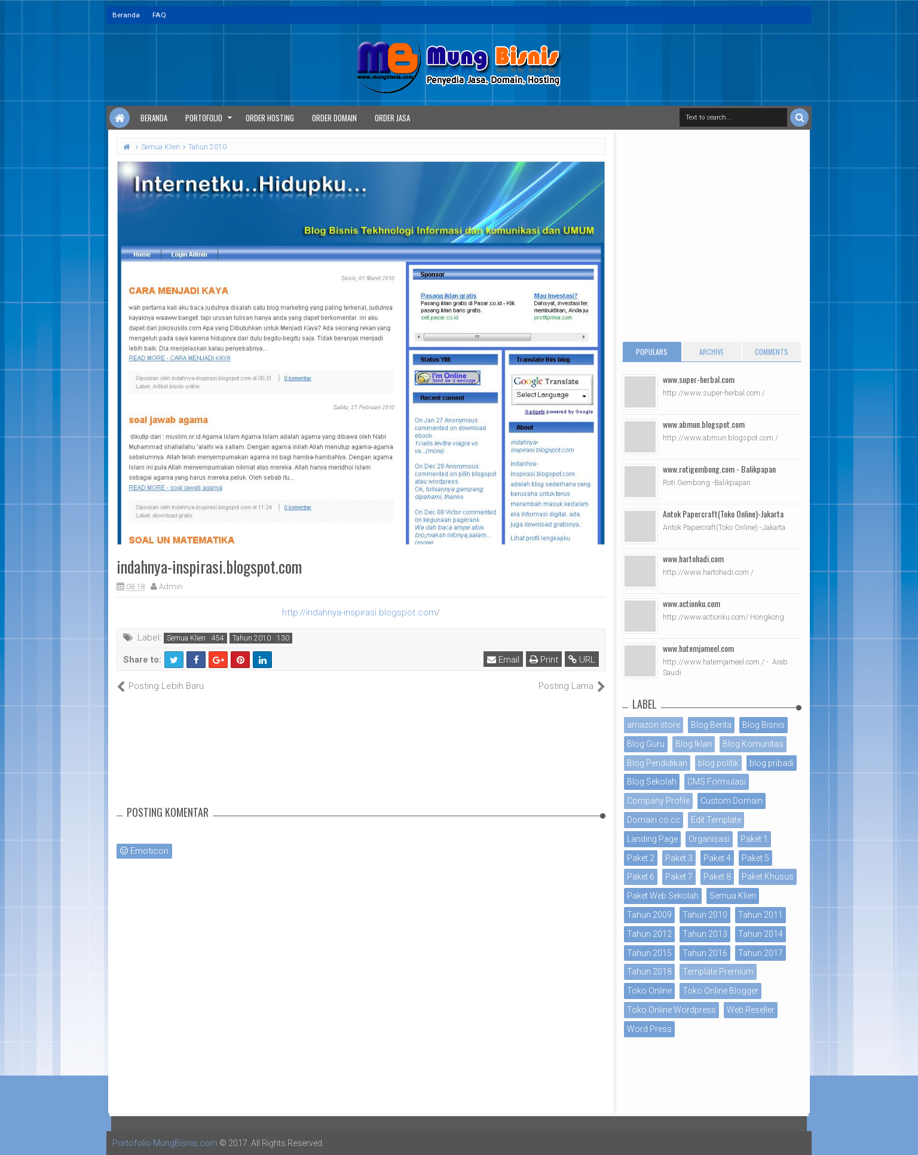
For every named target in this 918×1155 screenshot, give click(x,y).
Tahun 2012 (649, 934)
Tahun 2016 (705, 953)
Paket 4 (717, 858)
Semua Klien (186, 638)
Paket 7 (679, 876)
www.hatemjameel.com (698, 648)
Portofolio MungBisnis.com (165, 1143)
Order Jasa (392, 118)
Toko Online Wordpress (671, 1010)
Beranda (126, 15)
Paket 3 (679, 858)
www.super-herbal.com (699, 379)
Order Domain (334, 118)
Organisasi (709, 839)
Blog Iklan (693, 744)
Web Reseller (751, 1010)
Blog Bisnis (763, 725)
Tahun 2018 (649, 971)
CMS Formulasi (716, 781)
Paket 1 (754, 839)
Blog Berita (711, 725)
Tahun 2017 (760, 953)
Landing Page (652, 839)
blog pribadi (771, 763)
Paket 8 (717, 876)
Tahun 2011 (760, 915)
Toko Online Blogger (720, 990)
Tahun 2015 (649, 953)
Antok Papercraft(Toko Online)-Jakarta (723, 513)
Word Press (649, 1029)
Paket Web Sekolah (663, 895)
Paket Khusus (768, 876)
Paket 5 (755, 858)
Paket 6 (640, 876)
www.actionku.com (691, 603)
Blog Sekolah (652, 781)
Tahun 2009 (649, 915)
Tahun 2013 (705, 934)
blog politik (718, 763)
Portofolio (203, 118)
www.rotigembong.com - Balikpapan (719, 468)
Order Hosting (270, 118)
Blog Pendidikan (657, 763)
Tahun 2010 (251, 638)
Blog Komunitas (753, 744)
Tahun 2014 (760, 934)
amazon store (653, 725)
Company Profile (658, 800)
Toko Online (649, 990)
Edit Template (716, 820)
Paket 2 (640, 858)
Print (544, 659)
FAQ (159, 15)
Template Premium (718, 971)
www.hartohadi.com (693, 558)
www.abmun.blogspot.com (704, 424)
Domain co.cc (653, 820)
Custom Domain (731, 800)
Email (503, 659)
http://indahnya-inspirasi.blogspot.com (359, 612)
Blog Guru (646, 744)
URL (581, 659)
